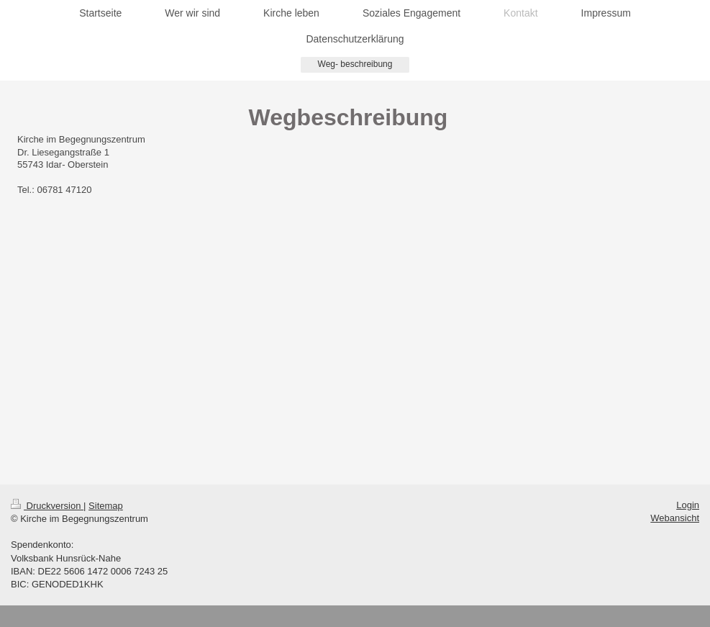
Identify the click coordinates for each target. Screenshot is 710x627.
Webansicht (674, 518)
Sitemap (105, 505)
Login (687, 505)
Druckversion (47, 505)
